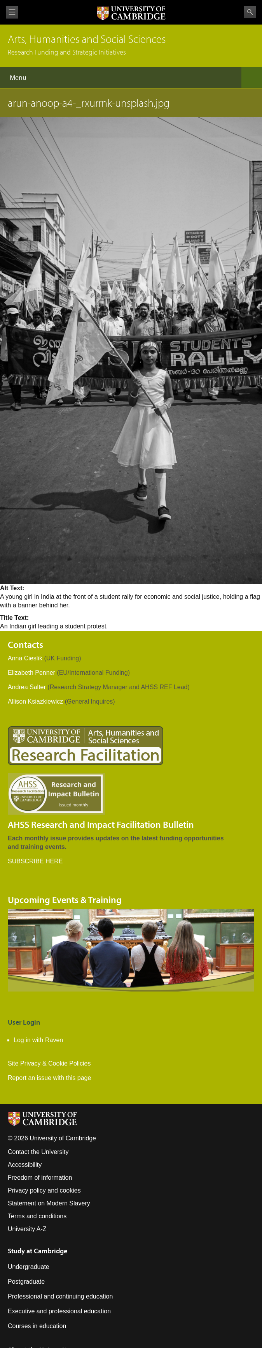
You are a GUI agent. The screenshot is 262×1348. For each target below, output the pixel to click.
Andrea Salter (27, 687)
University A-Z (27, 1229)
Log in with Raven (38, 1040)
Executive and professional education (59, 1311)
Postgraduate (26, 1281)
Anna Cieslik (25, 658)
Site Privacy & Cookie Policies (49, 1063)
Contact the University (38, 1152)
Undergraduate (28, 1266)
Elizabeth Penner (31, 672)
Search (250, 12)
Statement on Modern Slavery (49, 1203)
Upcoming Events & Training (65, 899)
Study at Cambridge (37, 1250)
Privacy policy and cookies (44, 1190)
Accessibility (25, 1164)
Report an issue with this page (49, 1078)
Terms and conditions (37, 1216)
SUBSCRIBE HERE (35, 861)
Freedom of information (40, 1177)
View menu (12, 12)
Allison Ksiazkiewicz (35, 701)
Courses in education (37, 1326)
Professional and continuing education (60, 1296)
